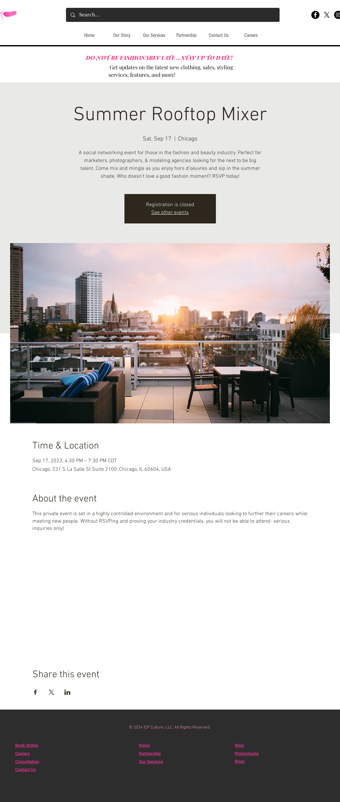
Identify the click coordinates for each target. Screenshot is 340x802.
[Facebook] (315, 15)
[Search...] (172, 15)
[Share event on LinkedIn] (67, 692)
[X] (327, 15)
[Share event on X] (51, 692)
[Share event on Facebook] (35, 692)
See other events (170, 212)
